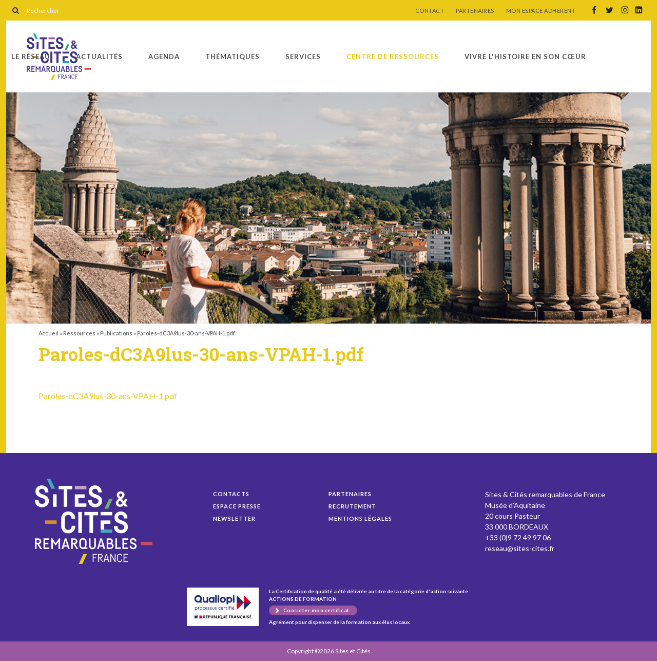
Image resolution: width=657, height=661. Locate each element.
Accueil (48, 333)
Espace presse (237, 506)
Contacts (231, 493)
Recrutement (352, 506)
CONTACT (430, 11)
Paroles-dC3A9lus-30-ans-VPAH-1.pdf (107, 396)
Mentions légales (360, 518)
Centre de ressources (392, 56)
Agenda (164, 56)
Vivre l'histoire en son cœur (525, 56)
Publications (116, 333)
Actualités (99, 56)
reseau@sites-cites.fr (519, 548)
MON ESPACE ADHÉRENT (541, 11)
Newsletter (234, 518)
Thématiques (232, 56)
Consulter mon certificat (316, 610)
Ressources (79, 333)
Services (303, 56)
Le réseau (30, 56)
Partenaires (350, 493)
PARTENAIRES (475, 11)
